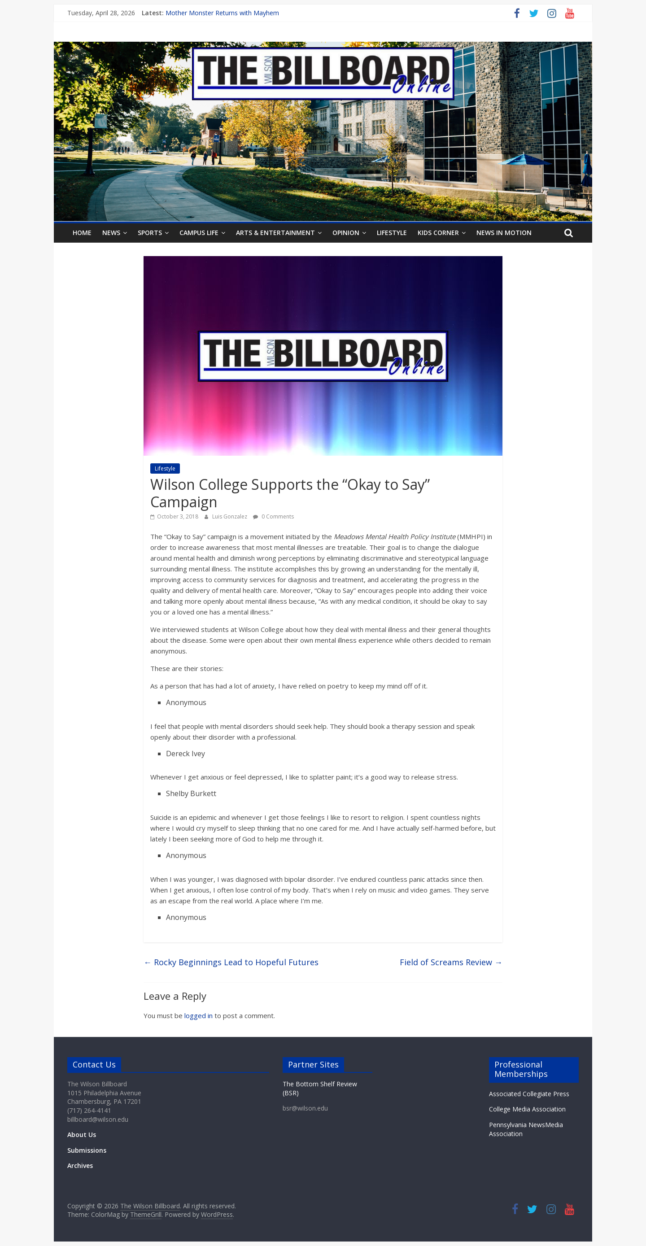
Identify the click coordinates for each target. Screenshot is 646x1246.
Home (82, 232)
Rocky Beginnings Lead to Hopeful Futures (231, 962)
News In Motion (504, 232)
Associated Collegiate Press (529, 1093)
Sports (150, 232)
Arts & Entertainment (275, 232)
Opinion (345, 232)
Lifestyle (392, 232)
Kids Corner (438, 232)
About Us (81, 1134)
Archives (80, 1165)
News (111, 232)
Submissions (86, 1150)
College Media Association (527, 1109)
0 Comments (273, 516)
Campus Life (198, 232)
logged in (198, 1015)
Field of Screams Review (451, 962)
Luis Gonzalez (230, 516)
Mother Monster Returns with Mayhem (222, 13)
